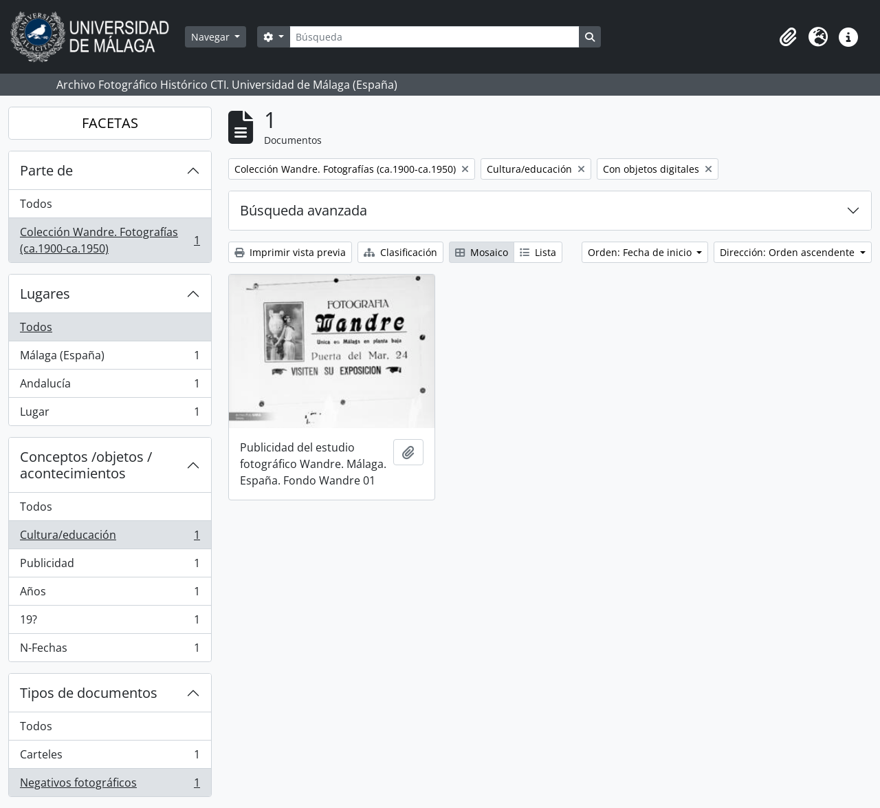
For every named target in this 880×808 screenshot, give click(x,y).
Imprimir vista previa (290, 252)
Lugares (45, 293)
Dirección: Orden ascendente (788, 252)
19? (109, 622)
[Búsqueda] (434, 36)
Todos (36, 203)
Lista (538, 252)
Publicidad (109, 566)
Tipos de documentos (88, 692)
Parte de (46, 170)
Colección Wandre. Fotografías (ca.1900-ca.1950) (109, 240)
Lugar (109, 414)
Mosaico (481, 252)
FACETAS (110, 123)
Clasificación (400, 252)
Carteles (109, 757)
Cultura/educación (109, 538)
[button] (788, 37)
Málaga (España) (109, 358)
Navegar (211, 36)
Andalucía (109, 386)
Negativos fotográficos (109, 785)
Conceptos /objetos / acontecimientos (86, 464)
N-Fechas (109, 650)
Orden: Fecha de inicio (641, 252)
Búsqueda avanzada (303, 210)
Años (109, 594)
